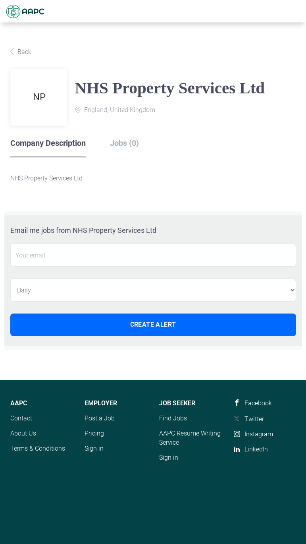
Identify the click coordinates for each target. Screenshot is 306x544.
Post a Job (100, 418)
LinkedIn (256, 449)
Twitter (254, 419)
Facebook (258, 403)
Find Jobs (173, 418)
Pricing (94, 433)
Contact (21, 418)
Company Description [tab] (48, 143)
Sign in (94, 448)
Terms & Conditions (37, 448)
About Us (23, 433)
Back (23, 52)
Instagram (258, 434)
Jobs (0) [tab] (124, 143)
